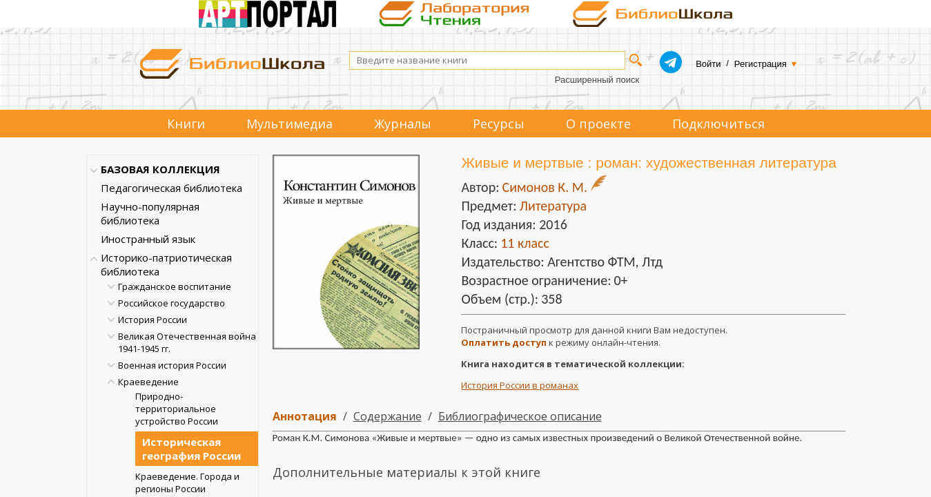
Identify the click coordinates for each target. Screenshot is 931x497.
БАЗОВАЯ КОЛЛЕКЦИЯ (160, 169)
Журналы (402, 123)
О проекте (598, 123)
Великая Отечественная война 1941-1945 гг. (187, 342)
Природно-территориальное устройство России (176, 408)
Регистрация (760, 64)
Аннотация (305, 416)
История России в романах (519, 385)
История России (152, 319)
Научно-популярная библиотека (150, 213)
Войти (708, 64)
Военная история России (172, 365)
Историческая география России (191, 448)
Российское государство (171, 303)
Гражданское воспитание (174, 286)
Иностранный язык (148, 239)
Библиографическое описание (520, 416)
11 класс (524, 243)
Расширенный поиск (597, 80)
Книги (186, 123)
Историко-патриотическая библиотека (166, 264)
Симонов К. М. (544, 187)
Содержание (387, 416)
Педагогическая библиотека (171, 188)
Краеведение (148, 382)
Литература (553, 205)
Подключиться (718, 123)
